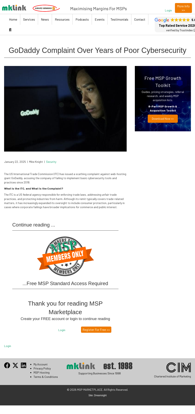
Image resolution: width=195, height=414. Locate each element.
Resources (62, 19)
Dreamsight (100, 395)
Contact (139, 19)
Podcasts (82, 19)
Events (100, 19)
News (45, 19)
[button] (168, 10)
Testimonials (119, 19)
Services (29, 19)
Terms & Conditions (46, 376)
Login (7, 346)
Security (51, 161)
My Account (41, 364)
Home (13, 19)
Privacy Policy (42, 368)
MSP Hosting (42, 372)
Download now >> (163, 118)
